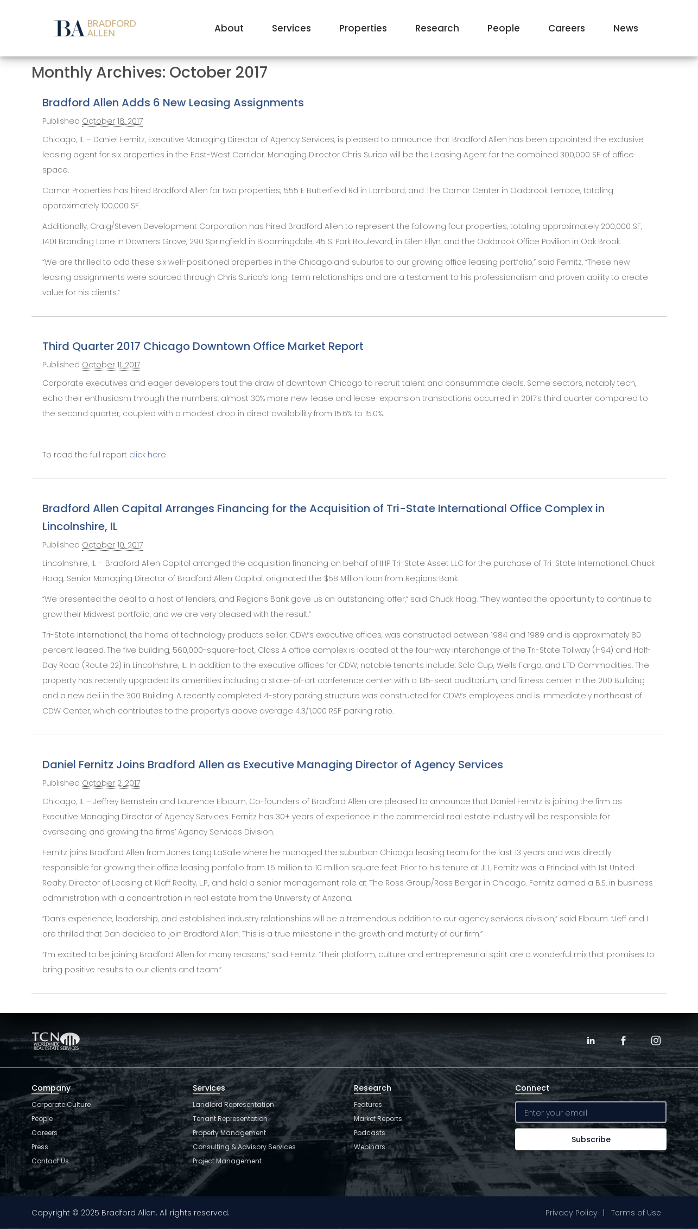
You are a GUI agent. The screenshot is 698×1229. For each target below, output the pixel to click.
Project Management (227, 1161)
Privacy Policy (571, 1212)
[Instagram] (656, 1041)
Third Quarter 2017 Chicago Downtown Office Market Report (203, 346)
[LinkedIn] (590, 1041)
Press (39, 1146)
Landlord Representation (233, 1104)
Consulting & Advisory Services (244, 1146)
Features (368, 1104)
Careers (566, 28)
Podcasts (369, 1132)
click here (147, 454)
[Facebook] (623, 1041)
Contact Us (50, 1161)
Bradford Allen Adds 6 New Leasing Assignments (173, 102)
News (625, 28)
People (503, 28)
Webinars (369, 1146)
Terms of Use (636, 1212)
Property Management (229, 1132)
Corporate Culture (61, 1104)
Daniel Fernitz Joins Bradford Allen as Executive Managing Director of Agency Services (272, 764)
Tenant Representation (230, 1118)
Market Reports (378, 1118)
